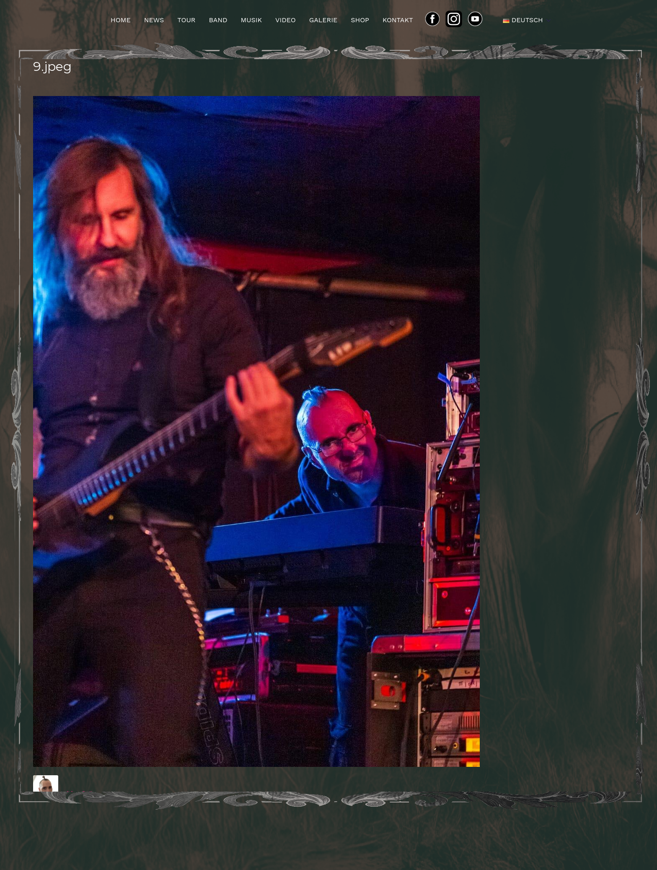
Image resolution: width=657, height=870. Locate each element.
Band (218, 20)
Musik (251, 20)
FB (435, 20)
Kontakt (398, 20)
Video (285, 20)
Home (121, 20)
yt (477, 20)
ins (457, 20)
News (154, 20)
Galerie (323, 20)
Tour (186, 20)
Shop (360, 20)
